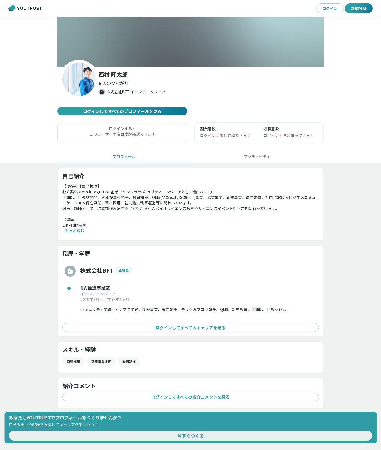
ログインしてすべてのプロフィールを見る (122, 111)
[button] (114, 83)
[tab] (124, 156)
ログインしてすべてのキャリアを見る (191, 327)
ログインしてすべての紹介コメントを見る (191, 397)
